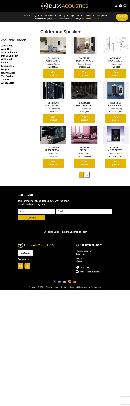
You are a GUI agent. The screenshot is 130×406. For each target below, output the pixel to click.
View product (53, 73)
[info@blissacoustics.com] (77, 271)
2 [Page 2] (87, 175)
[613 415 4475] (77, 267)
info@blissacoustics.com (89, 272)
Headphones (102, 15)
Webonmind (96, 287)
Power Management (45, 18)
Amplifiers (50, 15)
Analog (64, 15)
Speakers (76, 15)
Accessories (66, 18)
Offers (96, 19)
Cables (89, 15)
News (88, 19)
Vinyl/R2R (79, 19)
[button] (116, 6)
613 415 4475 (85, 267)
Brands (27, 15)
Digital (37, 15)
